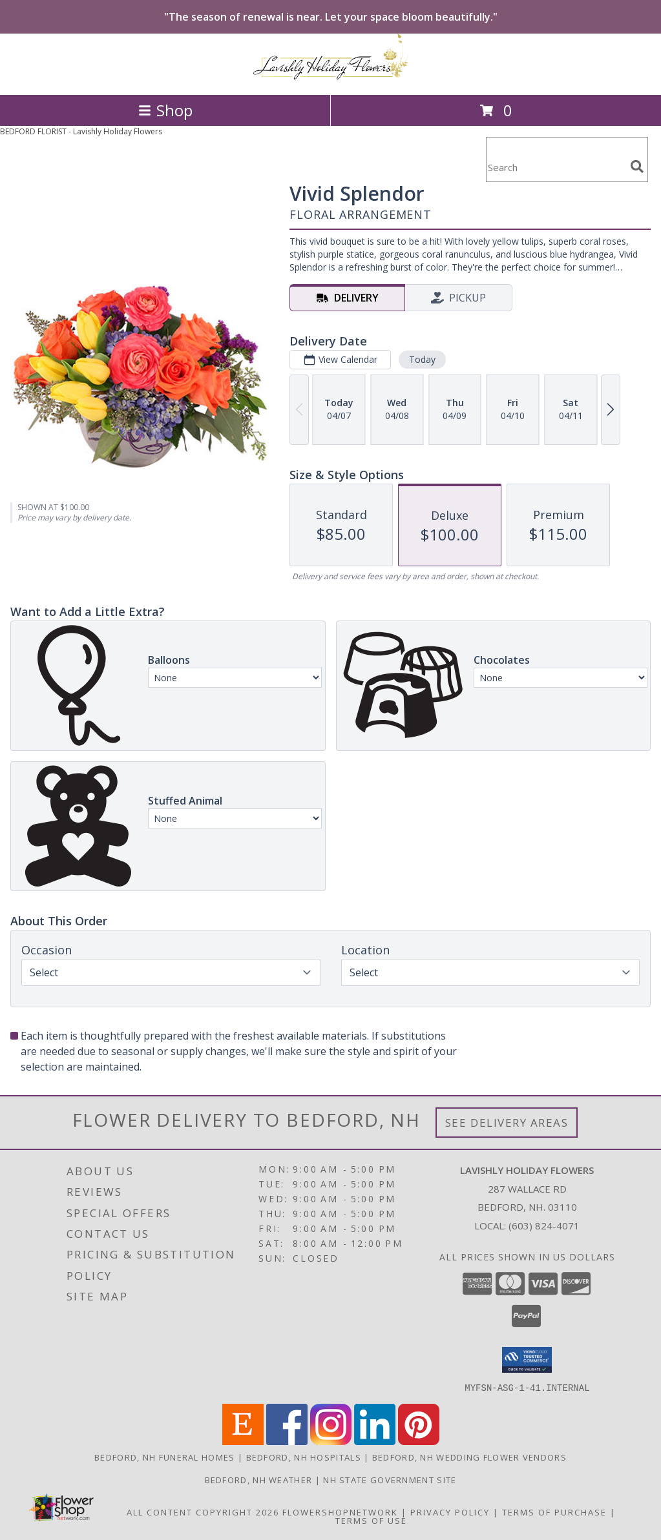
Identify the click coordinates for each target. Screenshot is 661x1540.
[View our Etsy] (243, 1441)
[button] (527, 1360)
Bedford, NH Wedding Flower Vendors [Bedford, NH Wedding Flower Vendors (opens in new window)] (469, 1457)
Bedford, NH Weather (259, 1479)
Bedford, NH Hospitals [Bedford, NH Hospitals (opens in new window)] (303, 1457)
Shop (165, 110)
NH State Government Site (389, 1479)
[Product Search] (556, 167)
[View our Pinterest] (418, 1441)
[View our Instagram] (330, 1441)
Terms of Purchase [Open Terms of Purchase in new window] (554, 1511)
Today (422, 359)
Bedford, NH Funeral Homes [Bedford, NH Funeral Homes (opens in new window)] (164, 1457)
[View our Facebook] (287, 1441)
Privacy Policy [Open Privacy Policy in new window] (450, 1511)
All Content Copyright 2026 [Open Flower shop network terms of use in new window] (203, 1511)
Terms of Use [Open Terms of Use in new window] (371, 1520)
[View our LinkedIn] (374, 1441)
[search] (637, 166)
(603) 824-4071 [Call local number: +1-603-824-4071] (544, 1225)
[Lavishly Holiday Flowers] (330, 76)
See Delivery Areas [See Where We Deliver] (507, 1122)
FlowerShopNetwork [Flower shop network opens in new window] (340, 1511)
